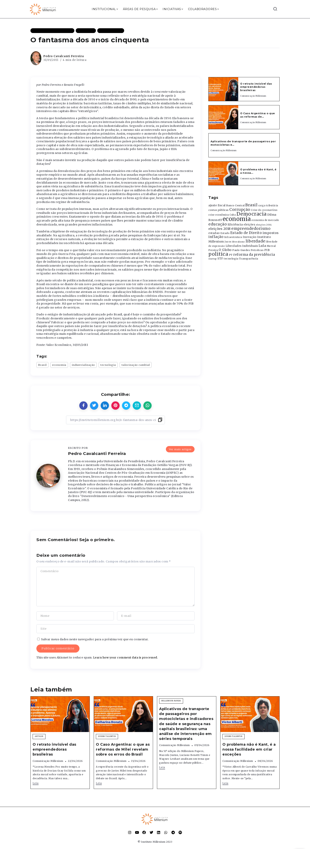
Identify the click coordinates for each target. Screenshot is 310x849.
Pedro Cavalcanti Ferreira (63, 56)
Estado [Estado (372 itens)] (225, 233)
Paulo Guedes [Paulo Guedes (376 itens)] (241, 250)
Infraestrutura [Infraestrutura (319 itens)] (233, 237)
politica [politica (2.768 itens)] (218, 254)
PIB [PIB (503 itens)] (267, 250)
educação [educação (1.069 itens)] (217, 224)
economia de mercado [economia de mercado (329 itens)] (265, 220)
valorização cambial (135, 364)
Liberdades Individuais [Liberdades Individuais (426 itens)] (242, 246)
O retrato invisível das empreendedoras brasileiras (256, 87)
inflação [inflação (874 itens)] (215, 237)
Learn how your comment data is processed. (125, 657)
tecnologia (108, 364)
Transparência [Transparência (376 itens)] (248, 258)
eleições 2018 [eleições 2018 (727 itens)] (219, 229)
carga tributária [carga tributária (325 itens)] (268, 205)
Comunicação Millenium (253, 96)
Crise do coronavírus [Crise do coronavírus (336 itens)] (264, 210)
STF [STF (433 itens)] (220, 258)
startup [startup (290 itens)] (212, 259)
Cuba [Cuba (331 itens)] (233, 214)
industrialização (83, 364)
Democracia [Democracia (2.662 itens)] (251, 214)
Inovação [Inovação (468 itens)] (249, 237)
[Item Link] (223, 89)
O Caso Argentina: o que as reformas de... (257, 115)
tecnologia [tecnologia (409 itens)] (231, 258)
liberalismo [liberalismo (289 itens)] (238, 242)
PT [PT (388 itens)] (231, 254)
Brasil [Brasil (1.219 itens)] (251, 205)
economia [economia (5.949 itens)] (237, 219)
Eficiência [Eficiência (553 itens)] (235, 224)
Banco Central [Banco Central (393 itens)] (235, 205)
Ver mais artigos (180, 449)
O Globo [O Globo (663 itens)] (225, 250)
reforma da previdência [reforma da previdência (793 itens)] (254, 254)
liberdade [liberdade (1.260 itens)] (255, 241)
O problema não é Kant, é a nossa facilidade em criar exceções (249, 749)
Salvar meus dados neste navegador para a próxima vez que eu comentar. (95, 639)
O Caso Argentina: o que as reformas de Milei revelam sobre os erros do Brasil (123, 749)
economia (59, 364)
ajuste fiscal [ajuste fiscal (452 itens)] (217, 205)
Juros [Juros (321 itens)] (228, 241)
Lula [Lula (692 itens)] (262, 246)
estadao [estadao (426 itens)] (214, 233)
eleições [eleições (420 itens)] (249, 224)
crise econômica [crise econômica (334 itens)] (218, 214)
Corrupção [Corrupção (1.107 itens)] (239, 209)
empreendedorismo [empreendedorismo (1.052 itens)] (250, 228)
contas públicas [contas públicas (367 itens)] (218, 209)
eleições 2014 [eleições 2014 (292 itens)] (264, 224)
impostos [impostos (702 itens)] (271, 233)
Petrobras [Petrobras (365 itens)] (257, 250)
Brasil (42, 364)
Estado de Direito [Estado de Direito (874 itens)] (246, 233)
